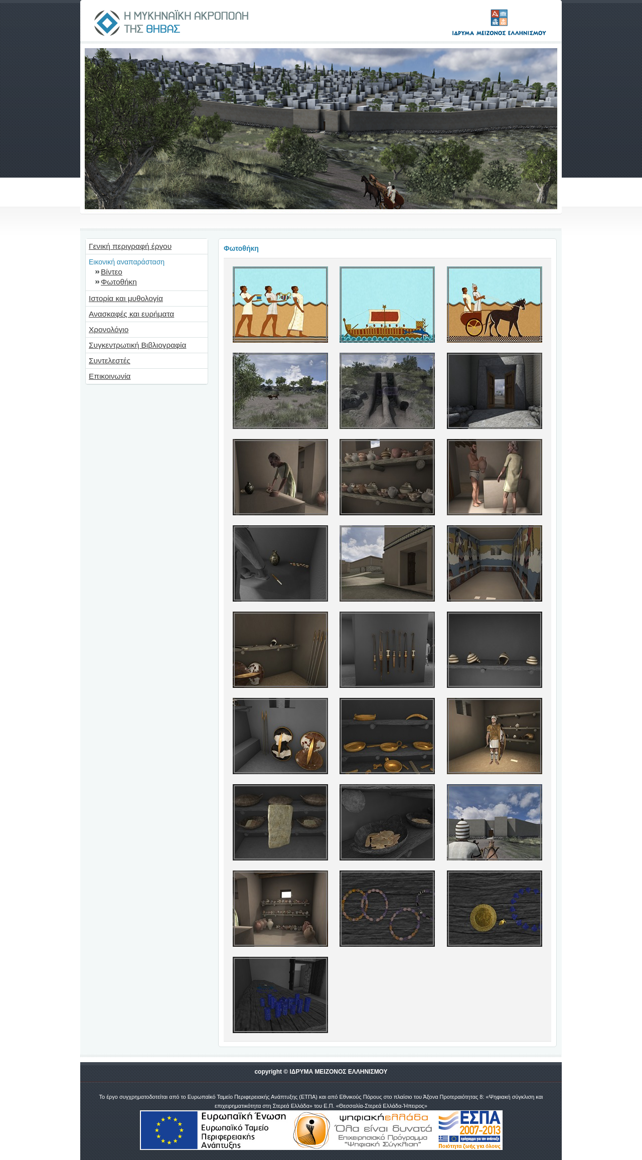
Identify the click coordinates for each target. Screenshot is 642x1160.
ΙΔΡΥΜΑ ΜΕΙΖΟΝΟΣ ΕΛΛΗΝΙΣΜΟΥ (338, 1071)
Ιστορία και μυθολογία (126, 298)
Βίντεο (111, 271)
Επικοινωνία (110, 376)
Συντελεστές (109, 360)
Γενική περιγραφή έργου (130, 246)
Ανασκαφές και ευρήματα (131, 314)
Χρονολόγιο (108, 329)
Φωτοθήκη (119, 281)
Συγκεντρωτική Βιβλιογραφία (137, 345)
